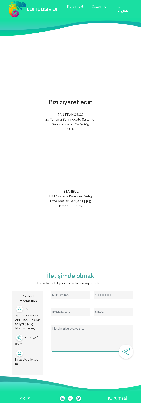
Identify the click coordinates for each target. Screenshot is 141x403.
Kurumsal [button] (75, 6)
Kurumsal (117, 398)
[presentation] (78, 366)
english (123, 11)
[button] (33, 9)
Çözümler (100, 6)
